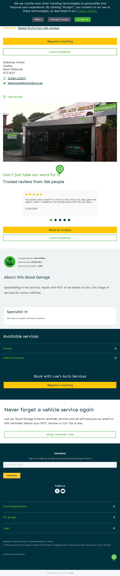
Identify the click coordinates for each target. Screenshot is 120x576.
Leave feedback (60, 52)
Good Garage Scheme (15, 506)
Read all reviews (60, 230)
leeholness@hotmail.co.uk (25, 83)
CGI (71, 573)
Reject (38, 19)
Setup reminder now (60, 434)
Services (7, 348)
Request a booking (60, 41)
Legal (6, 528)
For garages (9, 517)
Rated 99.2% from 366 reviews (38, 28)
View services (15, 96)
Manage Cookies (59, 19)
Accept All (82, 19)
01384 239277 (17, 78)
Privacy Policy (86, 11)
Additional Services (13, 358)
